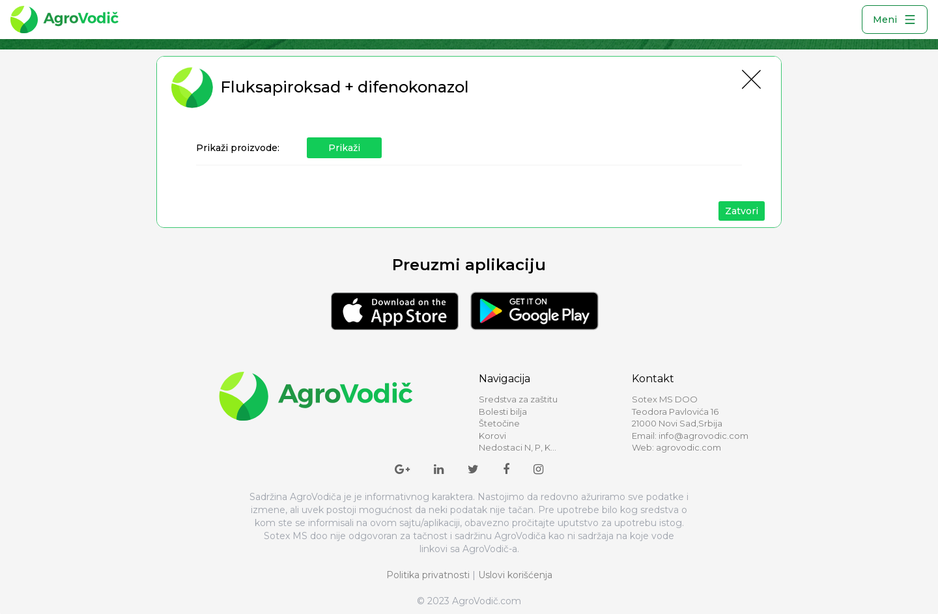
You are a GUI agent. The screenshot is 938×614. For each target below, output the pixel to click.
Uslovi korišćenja (515, 575)
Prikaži (344, 148)
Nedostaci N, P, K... (517, 447)
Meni (895, 19)
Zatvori (741, 211)
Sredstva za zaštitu (518, 399)
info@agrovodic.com (703, 435)
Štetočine (499, 423)
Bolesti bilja (503, 411)
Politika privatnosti (428, 575)
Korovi (492, 435)
